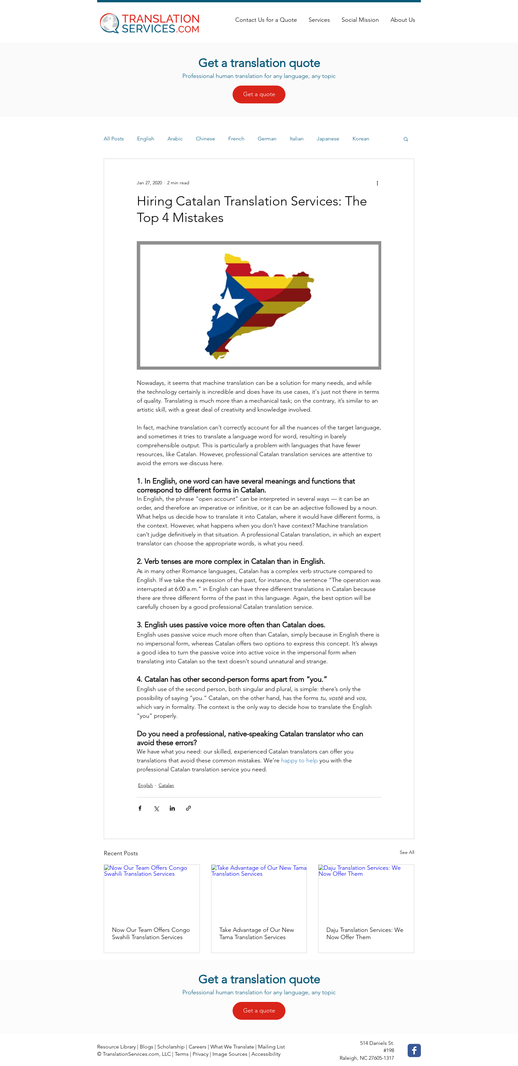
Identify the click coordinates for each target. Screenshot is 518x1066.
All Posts (114, 138)
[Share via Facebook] (140, 808)
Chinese (205, 138)
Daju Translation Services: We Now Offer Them (364, 933)
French (236, 138)
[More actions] (377, 183)
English (145, 138)
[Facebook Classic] (414, 1050)
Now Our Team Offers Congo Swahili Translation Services (151, 933)
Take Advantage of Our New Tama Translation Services (256, 933)
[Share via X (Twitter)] (156, 808)
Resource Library (116, 1047)
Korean (360, 138)
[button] (406, 138)
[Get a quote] (259, 94)
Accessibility (265, 1054)
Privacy (200, 1054)
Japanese (328, 138)
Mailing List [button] (271, 1047)
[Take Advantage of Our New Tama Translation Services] (259, 891)
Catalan (166, 785)
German (267, 138)
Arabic (175, 138)
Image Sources (229, 1054)
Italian (297, 138)
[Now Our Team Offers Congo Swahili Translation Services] (152, 891)
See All (407, 852)
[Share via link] (188, 808)
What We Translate (232, 1047)
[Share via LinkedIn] (172, 808)
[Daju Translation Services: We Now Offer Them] (366, 891)
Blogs (146, 1047)
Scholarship (171, 1047)
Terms (182, 1054)
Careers (197, 1047)
